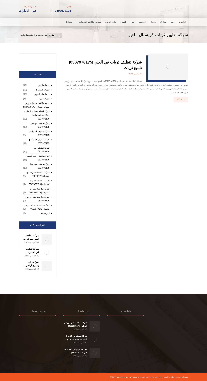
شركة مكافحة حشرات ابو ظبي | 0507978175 (38, 174)
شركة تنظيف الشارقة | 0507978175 (39, 141)
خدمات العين (43, 85)
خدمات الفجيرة (42, 90)
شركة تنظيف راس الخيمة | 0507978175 (38, 158)
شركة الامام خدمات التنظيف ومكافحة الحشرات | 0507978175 (36, 115)
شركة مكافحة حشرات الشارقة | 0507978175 (39, 191)
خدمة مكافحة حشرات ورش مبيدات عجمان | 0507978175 (36, 105)
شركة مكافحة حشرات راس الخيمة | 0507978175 (37, 207)
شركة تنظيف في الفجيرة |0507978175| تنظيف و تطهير (76, 339)
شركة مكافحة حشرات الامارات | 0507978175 (39, 182)
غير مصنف (44, 213)
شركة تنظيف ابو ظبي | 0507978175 (39, 125)
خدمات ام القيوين (42, 94)
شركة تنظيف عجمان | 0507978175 (40, 166)
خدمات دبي (44, 99)
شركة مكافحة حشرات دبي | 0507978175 (37, 199)
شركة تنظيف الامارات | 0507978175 (39, 133)
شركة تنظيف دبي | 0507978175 (41, 150)
